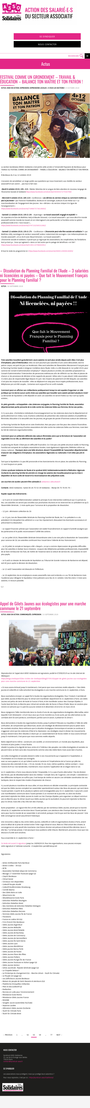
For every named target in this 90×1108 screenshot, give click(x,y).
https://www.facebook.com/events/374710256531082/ (23, 225)
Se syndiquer (47, 36)
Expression (24, 88)
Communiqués (25, 615)
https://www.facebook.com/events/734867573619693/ (23, 209)
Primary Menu (87, 56)
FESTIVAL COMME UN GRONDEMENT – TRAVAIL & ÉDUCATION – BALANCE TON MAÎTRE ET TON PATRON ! (41, 79)
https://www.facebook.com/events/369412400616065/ (50, 251)
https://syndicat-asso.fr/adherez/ (41, 1078)
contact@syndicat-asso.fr (13, 1061)
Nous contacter (47, 44)
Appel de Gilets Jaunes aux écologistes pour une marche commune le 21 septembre (43, 605)
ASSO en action (13, 88)
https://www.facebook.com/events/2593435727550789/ (49, 192)
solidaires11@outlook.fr (50, 482)
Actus (3, 88)
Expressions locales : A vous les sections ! (47, 88)
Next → (59, 1035)
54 (40, 1035)
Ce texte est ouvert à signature (13, 843)
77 (51, 1035)
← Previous (7, 1035)
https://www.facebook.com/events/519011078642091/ (23, 245)
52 (28, 1035)
